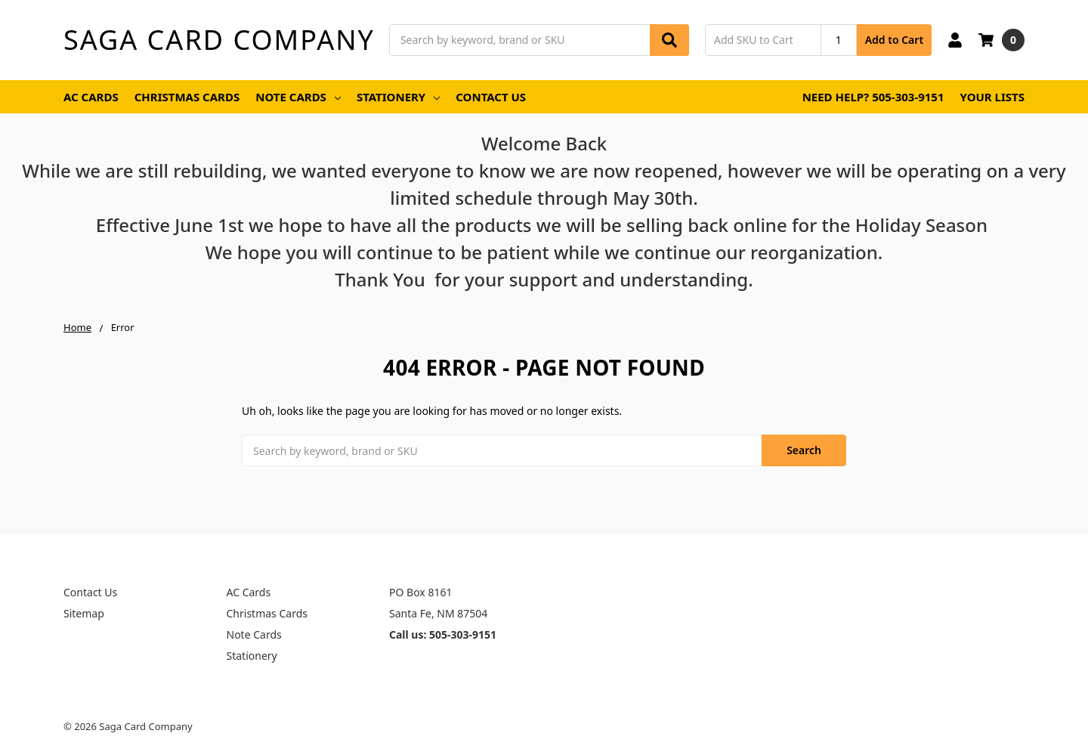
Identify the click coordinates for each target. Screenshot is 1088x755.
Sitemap (83, 613)
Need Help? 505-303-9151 (873, 96)
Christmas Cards (187, 96)
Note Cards (298, 96)
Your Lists (992, 96)
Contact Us (491, 96)
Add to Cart (894, 39)
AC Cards (91, 96)
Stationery (398, 96)
